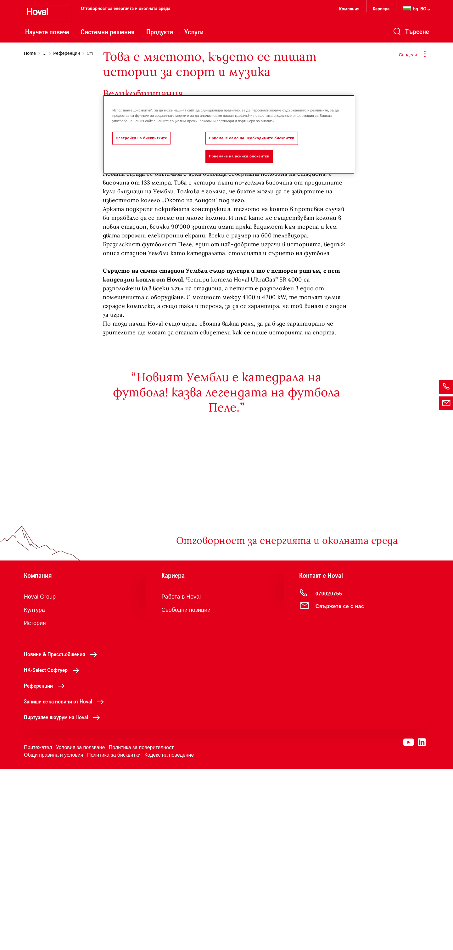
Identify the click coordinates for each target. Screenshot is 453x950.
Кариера (381, 8)
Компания (349, 8)
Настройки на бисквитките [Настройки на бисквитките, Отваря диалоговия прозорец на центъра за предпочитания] (141, 138)
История (35, 804)
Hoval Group (40, 778)
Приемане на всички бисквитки (239, 156)
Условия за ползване (80, 928)
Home (30, 53)
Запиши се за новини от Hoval (65, 882)
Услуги (194, 32)
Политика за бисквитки (114, 936)
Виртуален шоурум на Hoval (63, 898)
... (45, 53)
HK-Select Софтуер (53, 851)
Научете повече (47, 32)
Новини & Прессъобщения (62, 835)
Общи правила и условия (53, 936)
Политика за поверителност (141, 928)
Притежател (38, 928)
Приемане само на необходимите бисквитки (251, 138)
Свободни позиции (185, 791)
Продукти (159, 32)
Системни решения (108, 32)
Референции (66, 53)
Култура (34, 791)
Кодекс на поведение (169, 936)
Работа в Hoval (181, 778)
